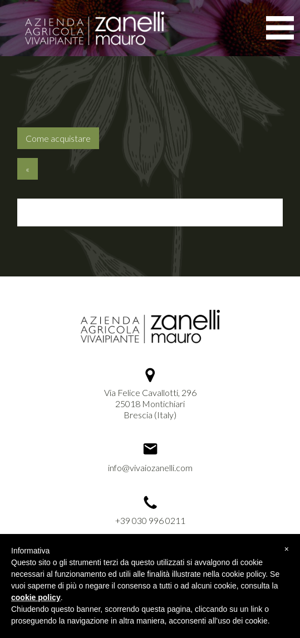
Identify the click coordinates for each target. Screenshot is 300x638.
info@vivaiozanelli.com (150, 467)
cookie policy (36, 597)
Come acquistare (58, 138)
